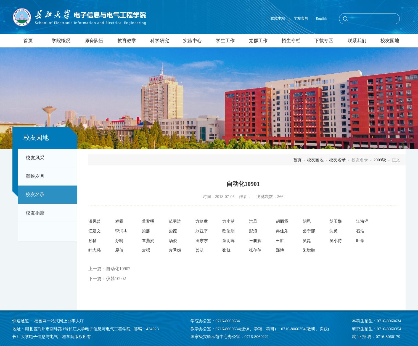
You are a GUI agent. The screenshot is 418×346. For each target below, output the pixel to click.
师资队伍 (93, 40)
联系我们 (357, 40)
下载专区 (323, 40)
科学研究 (159, 40)
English (321, 18)
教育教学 (126, 40)
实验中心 (192, 40)
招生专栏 (291, 40)
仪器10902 (116, 278)
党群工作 (258, 40)
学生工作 (225, 40)
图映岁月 (35, 176)
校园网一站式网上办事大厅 (59, 320)
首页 (28, 40)
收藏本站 (278, 18)
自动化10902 (118, 268)
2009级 (380, 159)
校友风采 (35, 157)
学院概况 (61, 40)
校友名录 (35, 194)
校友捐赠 (35, 213)
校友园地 (389, 40)
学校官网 (301, 18)
